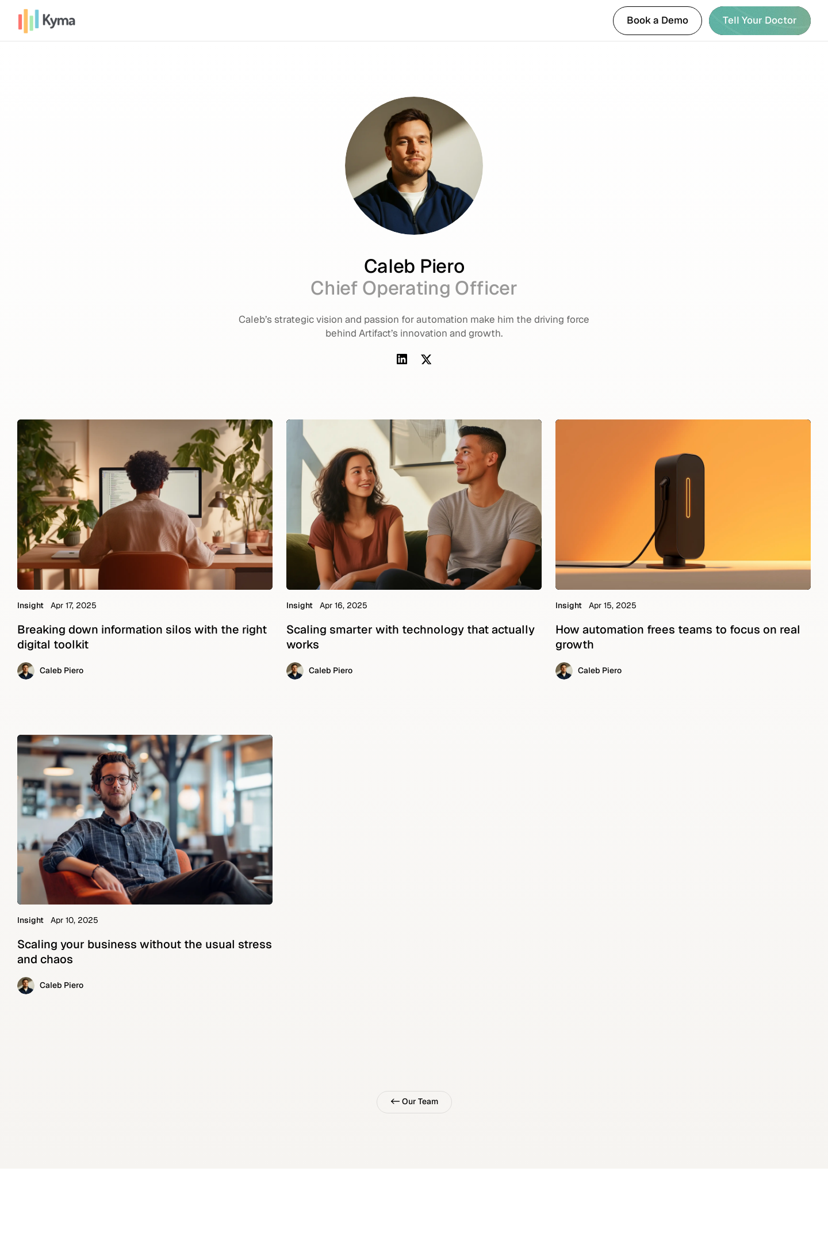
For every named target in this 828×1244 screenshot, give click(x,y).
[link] (58, 21)
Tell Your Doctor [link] (760, 20)
